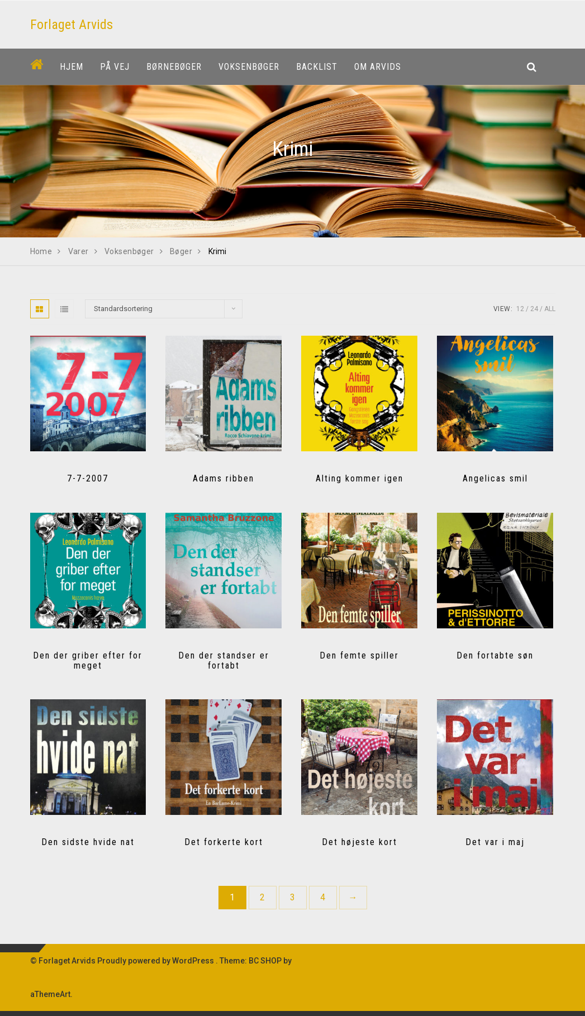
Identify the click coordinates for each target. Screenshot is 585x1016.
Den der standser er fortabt (223, 660)
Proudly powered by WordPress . (157, 960)
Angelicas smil (495, 478)
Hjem (71, 66)
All (549, 309)
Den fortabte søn (495, 655)
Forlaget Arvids (71, 24)
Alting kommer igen (359, 478)
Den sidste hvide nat (88, 842)
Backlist (316, 66)
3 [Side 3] (292, 897)
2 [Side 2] (262, 897)
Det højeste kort (359, 842)
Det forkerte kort (223, 842)
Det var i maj (495, 842)
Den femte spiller (359, 655)
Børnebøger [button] (174, 66)
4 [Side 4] (322, 897)
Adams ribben (223, 478)
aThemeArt (50, 994)
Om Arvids (377, 66)
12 (520, 309)
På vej (115, 66)
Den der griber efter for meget (87, 660)
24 (534, 309)
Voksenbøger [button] (248, 66)
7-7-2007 (87, 478)
